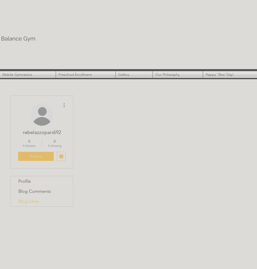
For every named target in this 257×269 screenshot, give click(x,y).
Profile (24, 181)
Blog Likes (28, 201)
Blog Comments (34, 191)
